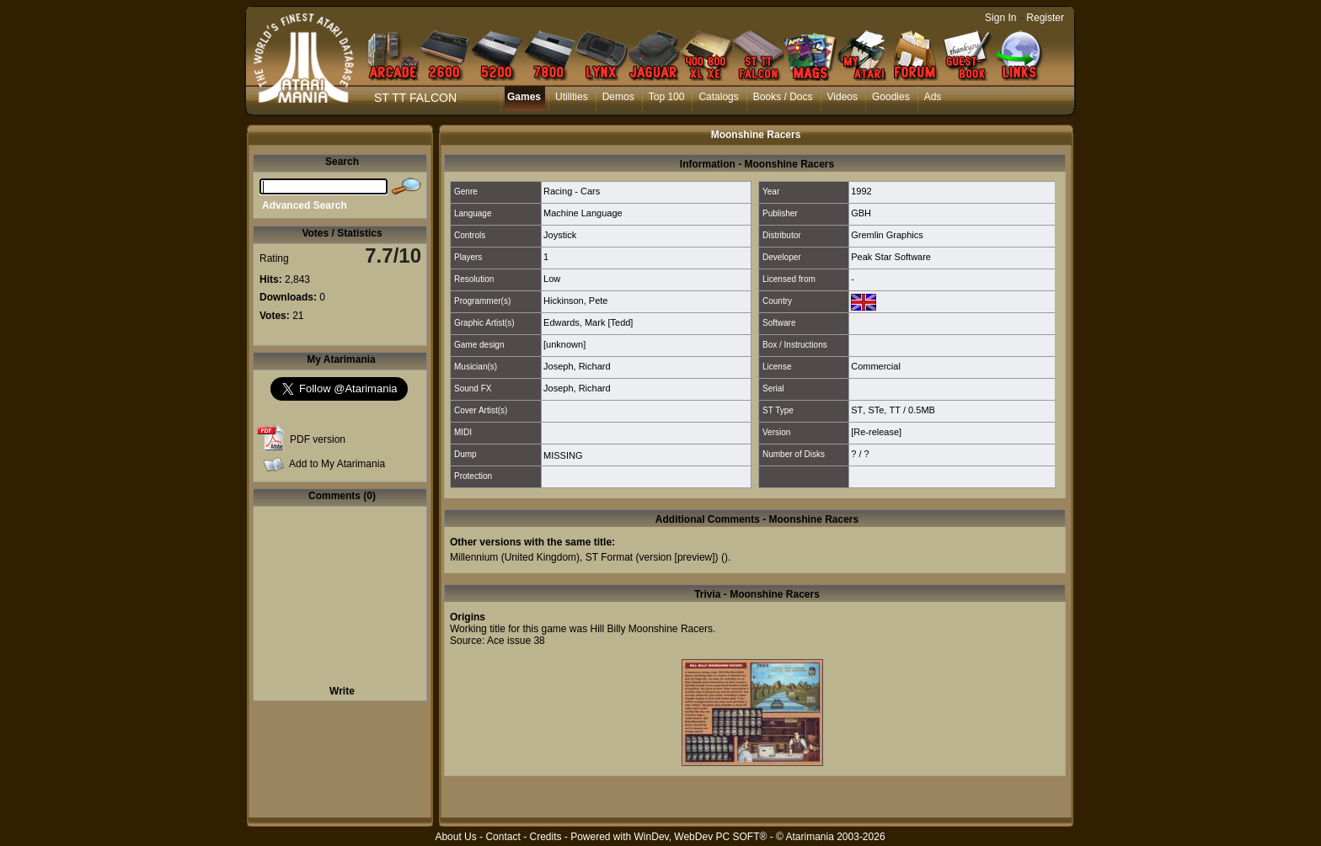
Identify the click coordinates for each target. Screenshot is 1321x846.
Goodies (891, 97)
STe (876, 410)
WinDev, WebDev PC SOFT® (700, 837)
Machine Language (583, 213)
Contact (502, 837)
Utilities (571, 97)
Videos (842, 97)
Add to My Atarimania (337, 464)
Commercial (876, 366)
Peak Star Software (891, 257)
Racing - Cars (571, 191)
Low (551, 279)
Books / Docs (783, 97)
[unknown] (564, 344)
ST (857, 410)
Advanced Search (304, 205)
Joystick (559, 235)
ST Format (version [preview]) (652, 557)
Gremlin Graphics (887, 235)
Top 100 (667, 97)
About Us (455, 837)
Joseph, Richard (577, 366)
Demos (618, 97)
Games (524, 97)
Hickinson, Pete (575, 300)
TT (894, 410)
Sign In (1000, 18)
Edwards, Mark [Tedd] (588, 322)
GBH (861, 213)
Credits (545, 837)
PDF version (317, 439)
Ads (933, 97)
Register (1045, 18)
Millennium (474, 557)
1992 (861, 191)
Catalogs (718, 97)
